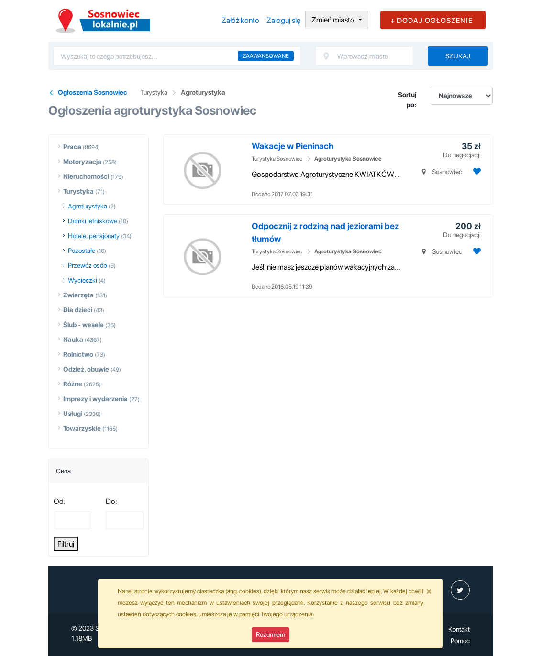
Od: (60, 501)
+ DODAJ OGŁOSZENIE (431, 20)
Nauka (73, 339)
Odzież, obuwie (86, 369)
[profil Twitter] (460, 590)
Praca (72, 147)
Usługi (72, 413)
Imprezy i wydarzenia (95, 399)
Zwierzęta (78, 295)
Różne (72, 384)
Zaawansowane (266, 56)
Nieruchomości (86, 176)
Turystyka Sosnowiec (277, 158)
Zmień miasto (333, 19)
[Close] (429, 590)
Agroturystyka (203, 92)
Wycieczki (82, 280)
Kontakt (459, 629)
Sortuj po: (407, 100)
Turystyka (154, 92)
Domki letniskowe (92, 221)
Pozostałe (81, 250)
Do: (111, 501)
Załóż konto (240, 20)
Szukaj (457, 56)
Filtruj (65, 543)
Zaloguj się (283, 20)
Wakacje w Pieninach (293, 146)
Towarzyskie (82, 428)
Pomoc (460, 641)
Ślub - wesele (83, 324)
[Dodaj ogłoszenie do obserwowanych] (476, 171)
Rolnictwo (78, 354)
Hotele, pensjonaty (94, 236)
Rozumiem (270, 634)
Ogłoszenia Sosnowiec (92, 92)
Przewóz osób (87, 265)
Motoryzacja (82, 161)
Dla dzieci (77, 310)
